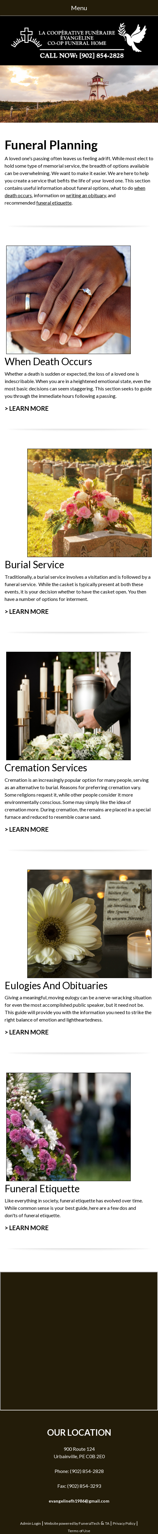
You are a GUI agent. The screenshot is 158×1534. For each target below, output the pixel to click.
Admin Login (30, 1523)
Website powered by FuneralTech (72, 1523)
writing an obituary (86, 195)
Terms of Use (79, 1530)
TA (107, 1523)
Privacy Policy (124, 1523)
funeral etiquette (54, 203)
